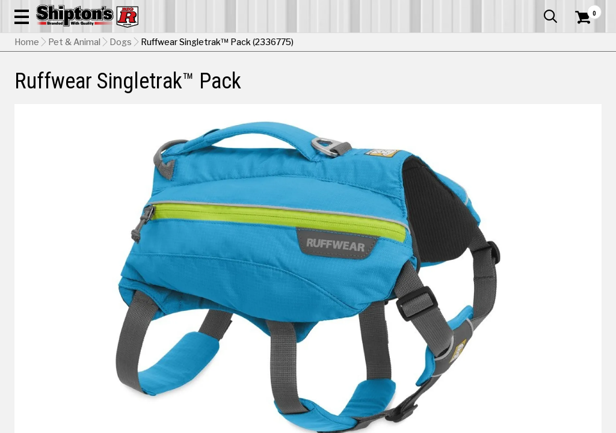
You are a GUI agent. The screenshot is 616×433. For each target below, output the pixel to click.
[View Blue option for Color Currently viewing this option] (377, 388)
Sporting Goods (533, 88)
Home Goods (274, 88)
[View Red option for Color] (459, 388)
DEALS (585, 88)
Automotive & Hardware (140, 88)
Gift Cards (481, 9)
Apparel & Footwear (51, 88)
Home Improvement (343, 88)
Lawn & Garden (415, 88)
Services (585, 9)
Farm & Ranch (217, 88)
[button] (339, 43)
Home (26, 117)
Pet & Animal (474, 88)
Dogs (120, 117)
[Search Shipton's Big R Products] (278, 43)
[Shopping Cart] (581, 43)
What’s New (534, 9)
